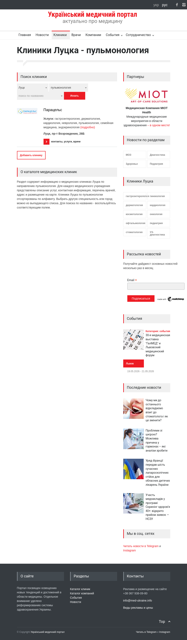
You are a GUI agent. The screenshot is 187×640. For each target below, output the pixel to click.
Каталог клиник (80, 589)
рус (165, 5)
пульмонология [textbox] (61, 87)
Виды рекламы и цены (138, 607)
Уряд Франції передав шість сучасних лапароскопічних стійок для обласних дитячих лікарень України (158, 472)
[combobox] (32, 87)
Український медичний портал (47, 632)
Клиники (60, 35)
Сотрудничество (138, 35)
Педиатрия (156, 163)
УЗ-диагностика (157, 233)
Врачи (76, 35)
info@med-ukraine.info (137, 600)
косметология (134, 214)
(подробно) (87, 127)
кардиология (157, 205)
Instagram (129, 550)
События (113, 35)
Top (162, 621)
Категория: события (158, 331)
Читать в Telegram (146, 632)
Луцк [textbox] (22, 87)
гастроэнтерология (136, 196)
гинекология (157, 196)
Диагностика (157, 154)
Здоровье (132, 163)
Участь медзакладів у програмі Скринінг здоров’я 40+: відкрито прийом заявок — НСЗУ (158, 507)
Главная (25, 35)
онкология (156, 214)
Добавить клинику (31, 155)
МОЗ (128, 154)
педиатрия (156, 223)
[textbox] (40, 96)
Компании (93, 35)
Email (132, 280)
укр (156, 5)
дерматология (134, 205)
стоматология (134, 232)
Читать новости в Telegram (141, 546)
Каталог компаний (82, 593)
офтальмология (135, 223)
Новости (42, 35)
